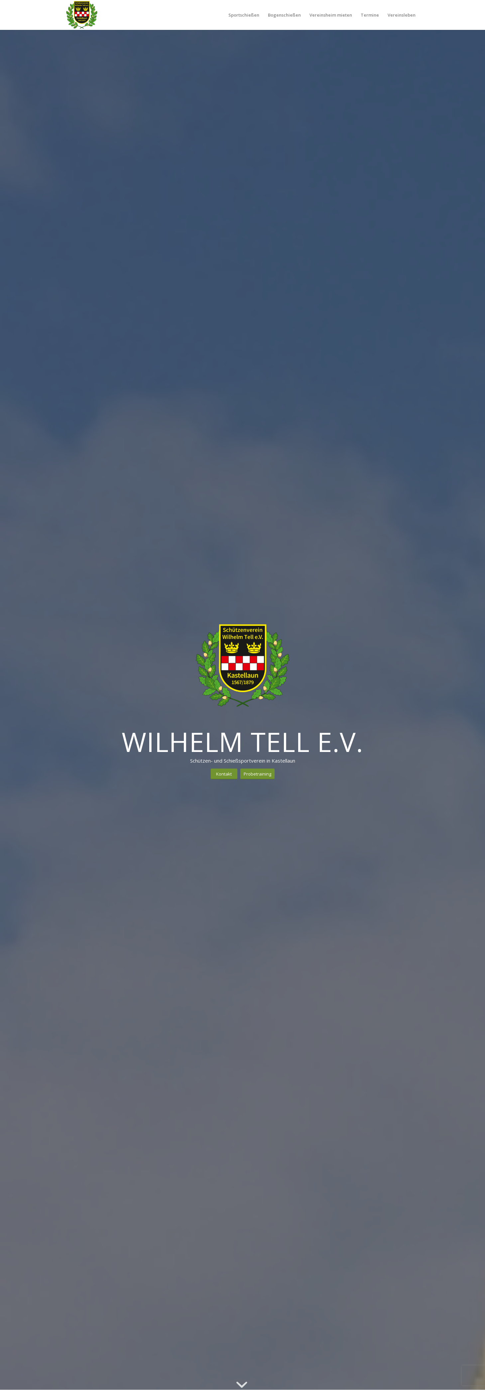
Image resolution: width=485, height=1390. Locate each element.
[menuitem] (244, 15)
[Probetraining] (257, 774)
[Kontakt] (224, 774)
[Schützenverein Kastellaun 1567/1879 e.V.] (81, 15)
